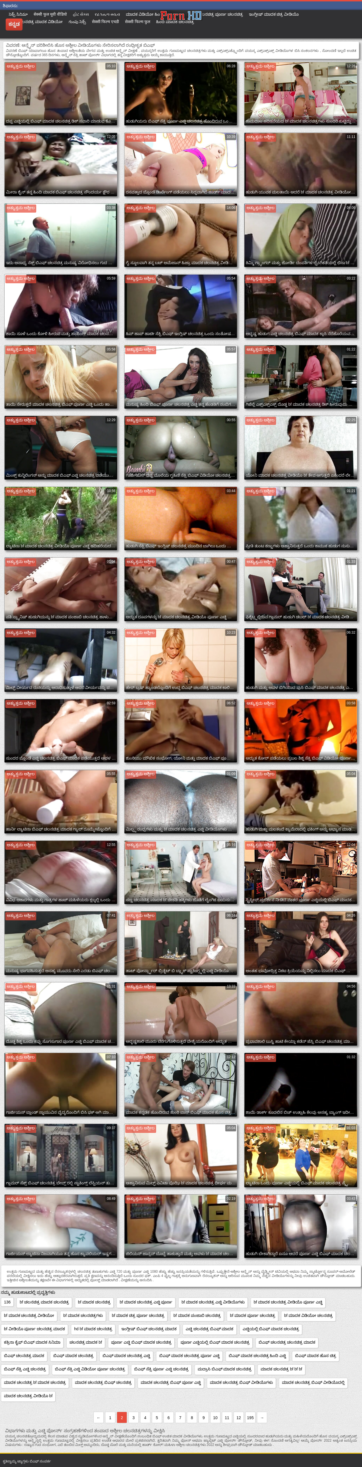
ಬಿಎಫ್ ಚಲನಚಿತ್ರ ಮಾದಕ (24, 1355)
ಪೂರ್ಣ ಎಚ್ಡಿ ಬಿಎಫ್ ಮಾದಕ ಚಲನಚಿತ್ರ (141, 1342)
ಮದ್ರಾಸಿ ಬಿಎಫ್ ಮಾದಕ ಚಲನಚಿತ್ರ (225, 1369)
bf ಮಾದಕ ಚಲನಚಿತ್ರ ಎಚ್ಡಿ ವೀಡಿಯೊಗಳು (212, 1302)
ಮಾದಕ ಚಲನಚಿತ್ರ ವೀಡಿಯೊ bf (28, 1395)
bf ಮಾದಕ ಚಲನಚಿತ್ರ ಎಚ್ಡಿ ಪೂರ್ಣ (146, 1302)
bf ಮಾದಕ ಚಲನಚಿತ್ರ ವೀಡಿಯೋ (29, 1315)
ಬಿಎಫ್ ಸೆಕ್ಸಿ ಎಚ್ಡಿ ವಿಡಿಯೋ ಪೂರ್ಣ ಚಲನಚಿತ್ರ (90, 1369)
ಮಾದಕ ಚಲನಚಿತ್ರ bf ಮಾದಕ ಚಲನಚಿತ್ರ (35, 1382)
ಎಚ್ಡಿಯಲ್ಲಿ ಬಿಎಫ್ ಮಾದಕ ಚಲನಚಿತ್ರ (271, 1329)
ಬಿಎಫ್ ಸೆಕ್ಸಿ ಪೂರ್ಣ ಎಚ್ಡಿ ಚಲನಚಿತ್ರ (161, 1369)
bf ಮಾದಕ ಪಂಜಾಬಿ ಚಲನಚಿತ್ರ (197, 1315)
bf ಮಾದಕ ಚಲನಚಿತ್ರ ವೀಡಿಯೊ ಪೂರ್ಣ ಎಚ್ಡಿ (288, 1302)
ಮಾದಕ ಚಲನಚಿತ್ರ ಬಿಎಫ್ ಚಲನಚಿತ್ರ (103, 1382)
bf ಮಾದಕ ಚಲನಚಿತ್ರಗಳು (83, 1315)
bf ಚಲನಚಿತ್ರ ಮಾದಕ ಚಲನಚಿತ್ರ (44, 1302)
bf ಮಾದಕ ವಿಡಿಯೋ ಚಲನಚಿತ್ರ (308, 1315)
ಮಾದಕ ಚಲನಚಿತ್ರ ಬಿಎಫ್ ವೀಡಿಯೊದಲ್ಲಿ (313, 1382)
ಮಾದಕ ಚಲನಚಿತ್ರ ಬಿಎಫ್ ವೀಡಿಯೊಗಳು (241, 1382)
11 (227, 1417)
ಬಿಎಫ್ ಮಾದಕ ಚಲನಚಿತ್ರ (73, 1355)
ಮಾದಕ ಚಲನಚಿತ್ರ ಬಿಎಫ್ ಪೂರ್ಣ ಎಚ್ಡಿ (171, 1382)
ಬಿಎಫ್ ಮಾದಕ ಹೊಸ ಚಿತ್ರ (315, 1355)
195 (250, 1417)
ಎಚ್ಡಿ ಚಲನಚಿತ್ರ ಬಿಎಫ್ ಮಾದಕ (210, 1329)
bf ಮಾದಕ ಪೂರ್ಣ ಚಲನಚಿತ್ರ (252, 1315)
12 (238, 1417)
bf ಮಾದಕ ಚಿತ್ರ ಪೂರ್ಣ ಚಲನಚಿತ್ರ (138, 1315)
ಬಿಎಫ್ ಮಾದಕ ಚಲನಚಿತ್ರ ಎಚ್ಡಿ (126, 1355)
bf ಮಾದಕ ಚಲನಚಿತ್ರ (94, 1302)
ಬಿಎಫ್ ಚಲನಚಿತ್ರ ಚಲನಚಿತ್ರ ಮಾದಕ (287, 1342)
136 (7, 1302)
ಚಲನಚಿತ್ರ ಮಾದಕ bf (85, 1342)
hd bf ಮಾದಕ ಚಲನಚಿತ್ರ (93, 1329)
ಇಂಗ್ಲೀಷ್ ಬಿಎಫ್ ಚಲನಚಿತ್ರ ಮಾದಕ (149, 1329)
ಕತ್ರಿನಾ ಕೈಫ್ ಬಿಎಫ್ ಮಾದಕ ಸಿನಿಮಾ (32, 1342)
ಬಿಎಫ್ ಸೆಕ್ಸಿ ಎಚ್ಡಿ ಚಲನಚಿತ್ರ (25, 1369)
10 (215, 1417)
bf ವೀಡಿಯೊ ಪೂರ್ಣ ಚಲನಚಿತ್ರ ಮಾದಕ (34, 1329)
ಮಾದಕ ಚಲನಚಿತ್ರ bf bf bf (281, 1369)
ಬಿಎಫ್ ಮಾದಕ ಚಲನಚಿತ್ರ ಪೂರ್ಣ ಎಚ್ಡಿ (189, 1355)
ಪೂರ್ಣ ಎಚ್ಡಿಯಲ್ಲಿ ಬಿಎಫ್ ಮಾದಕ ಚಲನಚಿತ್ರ (215, 1342)
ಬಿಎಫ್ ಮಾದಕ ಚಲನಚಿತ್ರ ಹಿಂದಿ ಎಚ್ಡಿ (257, 1355)
